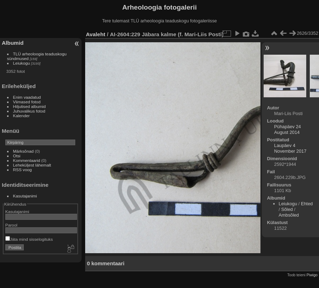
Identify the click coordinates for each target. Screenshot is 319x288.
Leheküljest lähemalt (32, 165)
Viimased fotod (27, 101)
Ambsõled (289, 215)
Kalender (21, 115)
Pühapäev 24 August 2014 (287, 129)
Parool (11, 225)
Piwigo (312, 275)
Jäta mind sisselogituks (29, 239)
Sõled (287, 209)
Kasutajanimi (25, 196)
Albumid (12, 43)
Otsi (17, 155)
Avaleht (95, 34)
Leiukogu (21, 63)
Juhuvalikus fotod (29, 111)
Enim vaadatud (27, 97)
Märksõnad (23, 151)
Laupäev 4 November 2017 (290, 148)
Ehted (307, 203)
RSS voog (22, 169)
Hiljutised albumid (29, 106)
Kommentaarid (26, 160)
